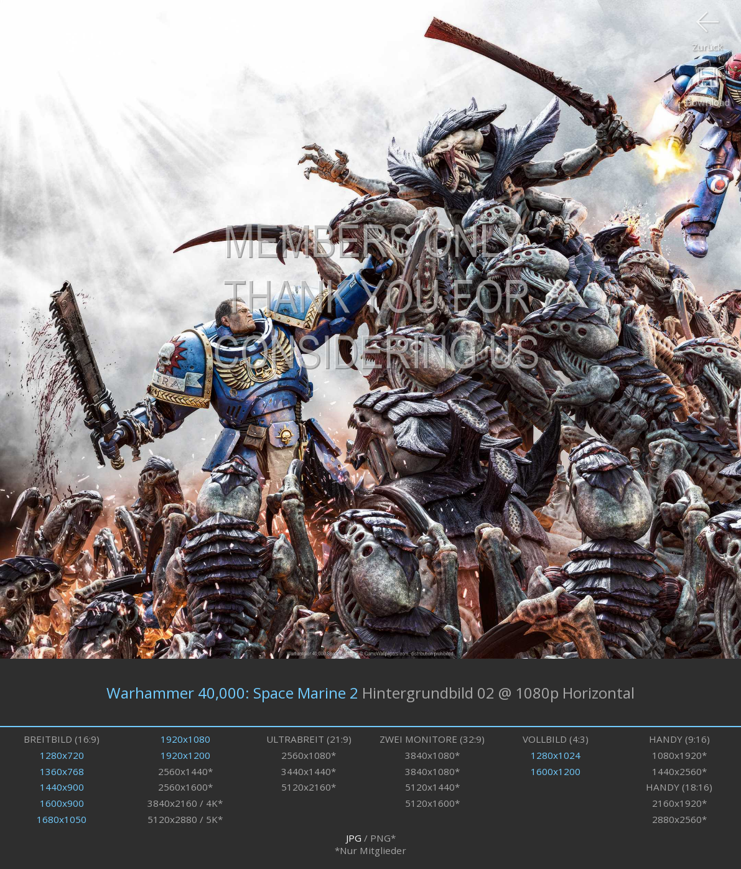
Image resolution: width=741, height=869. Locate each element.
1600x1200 (555, 771)
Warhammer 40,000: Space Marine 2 (232, 692)
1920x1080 (185, 739)
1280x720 (62, 755)
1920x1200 (185, 755)
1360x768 (62, 771)
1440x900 (62, 787)
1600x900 (62, 803)
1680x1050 (61, 819)
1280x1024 (555, 755)
